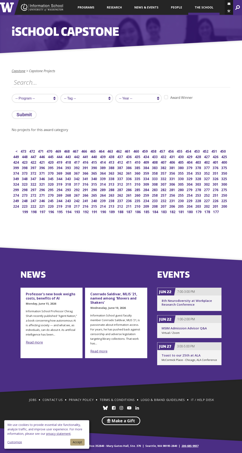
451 (214, 151)
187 (129, 211)
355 (181, 173)
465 (93, 151)
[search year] (138, 98)
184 (155, 211)
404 (189, 162)
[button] (229, 11)
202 (207, 206)
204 (189, 206)
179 (198, 211)
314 (103, 184)
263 (111, 195)
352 (207, 173)
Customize (14, 442)
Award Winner (178, 97)
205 (181, 206)
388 (111, 167)
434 (146, 156)
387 (120, 167)
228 (198, 200)
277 (207, 189)
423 (25, 162)
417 (77, 162)
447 (33, 156)
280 (181, 189)
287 (120, 189)
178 (207, 211)
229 (189, 200)
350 (224, 173)
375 (224, 167)
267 (77, 195)
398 (25, 167)
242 (77, 200)
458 (153, 151)
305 (181, 184)
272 (33, 195)
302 (207, 184)
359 (146, 173)
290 (94, 189)
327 (207, 178)
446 (42, 156)
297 (33, 189)
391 (85, 167)
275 (224, 189)
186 (138, 211)
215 (94, 206)
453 (197, 151)
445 (51, 156)
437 (120, 156)
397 (33, 167)
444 (59, 156)
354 (189, 173)
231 (172, 200)
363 (111, 173)
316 (85, 184)
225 (224, 200)
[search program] (35, 98)
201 (215, 206)
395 (51, 167)
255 (181, 195)
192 (86, 211)
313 (111, 184)
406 (172, 162)
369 (59, 173)
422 (33, 162)
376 (215, 167)
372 (33, 173)
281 (172, 189)
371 (42, 173)
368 (68, 173)
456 (171, 151)
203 (198, 206)
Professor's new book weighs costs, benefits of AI (50, 296)
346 (42, 178)
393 (68, 167)
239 (103, 200)
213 (111, 206)
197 (42, 211)
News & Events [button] (146, 7)
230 (181, 200)
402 (207, 162)
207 (163, 206)
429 (189, 156)
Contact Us (53, 400)
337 (120, 178)
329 (189, 178)
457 (162, 151)
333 (155, 178)
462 (119, 151)
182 (172, 211)
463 (110, 151)
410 (137, 162)
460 (136, 151)
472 (32, 151)
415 (94, 162)
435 (137, 156)
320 (51, 184)
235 (137, 200)
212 (120, 206)
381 (172, 167)
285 (137, 189)
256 (172, 195)
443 (68, 156)
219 (59, 206)
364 (103, 173)
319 (59, 184)
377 (207, 167)
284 (146, 189)
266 (85, 195)
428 (198, 156)
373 (25, 173)
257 (163, 195)
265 (94, 195)
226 (215, 200)
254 (189, 195)
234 (146, 200)
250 (224, 195)
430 (181, 156)
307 (163, 184)
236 (129, 200)
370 (51, 173)
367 (77, 173)
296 (42, 189)
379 (189, 167)
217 (77, 206)
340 (94, 178)
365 (94, 173)
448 (25, 156)
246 (42, 200)
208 (155, 206)
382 (163, 167)
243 (68, 200)
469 (58, 151)
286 (129, 189)
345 (51, 178)
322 (33, 184)
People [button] (176, 7)
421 (42, 162)
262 (120, 195)
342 (77, 178)
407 (163, 162)
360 (137, 173)
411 (129, 162)
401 (215, 162)
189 (112, 211)
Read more (34, 342)
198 (34, 211)
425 (224, 156)
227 (207, 200)
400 (224, 162)
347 (33, 178)
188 (120, 211)
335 (137, 178)
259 (146, 195)
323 (25, 184)
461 (127, 151)
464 (101, 151)
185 (146, 211)
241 (85, 200)
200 (224, 206)
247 (33, 200)
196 (51, 211)
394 (59, 167)
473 (23, 151)
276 (215, 189)
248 (25, 200)
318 (68, 184)
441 (85, 156)
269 (59, 195)
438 (111, 156)
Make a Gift (121, 421)
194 (68, 211)
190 (103, 211)
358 (155, 173)
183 (164, 211)
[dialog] (46, 434)
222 (33, 206)
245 (51, 200)
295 (51, 189)
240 (94, 200)
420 (51, 162)
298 (25, 189)
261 (129, 195)
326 (215, 178)
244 (59, 200)
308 (155, 184)
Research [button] (114, 7)
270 (51, 195)
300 (224, 184)
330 (181, 178)
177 (216, 211)
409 (146, 162)
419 (59, 162)
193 (77, 211)
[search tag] (86, 98)
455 (179, 151)
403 (198, 162)
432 (163, 156)
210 (137, 206)
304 (189, 184)
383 (155, 167)
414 (103, 162)
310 (137, 184)
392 (77, 167)
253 (198, 195)
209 (146, 206)
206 (172, 206)
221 (42, 206)
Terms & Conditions (117, 400)
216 (85, 206)
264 (103, 195)
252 (207, 195)
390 (94, 167)
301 (215, 184)
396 (42, 167)
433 (155, 156)
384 (146, 167)
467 (75, 151)
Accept (77, 442)
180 (190, 211)
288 (111, 189)
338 (111, 178)
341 (85, 178)
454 (188, 151)
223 (25, 206)
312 (120, 184)
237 (120, 200)
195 (60, 211)
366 (85, 173)
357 (163, 173)
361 (129, 173)
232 (163, 200)
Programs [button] (86, 7)
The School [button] (204, 7)
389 (103, 167)
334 (146, 178)
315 (94, 184)
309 (146, 184)
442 (77, 156)
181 (181, 211)
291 (85, 189)
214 (103, 206)
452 (205, 151)
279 (189, 189)
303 (198, 184)
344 (59, 178)
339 (103, 178)
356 (172, 173)
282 (163, 189)
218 (68, 206)
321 (42, 184)
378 (198, 167)
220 (51, 206)
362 (120, 173)
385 (137, 167)
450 (223, 151)
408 (155, 162)
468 (67, 151)
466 (84, 151)
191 (94, 211)
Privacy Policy (81, 400)
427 (207, 156)
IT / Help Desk (202, 400)
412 (120, 162)
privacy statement (58, 434)
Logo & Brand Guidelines (163, 400)
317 (77, 184)
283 (155, 189)
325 (224, 178)
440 (94, 156)
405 (181, 162)
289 (103, 189)
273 (25, 195)
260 (137, 195)
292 (77, 189)
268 (68, 195)
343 (68, 178)
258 (155, 195)
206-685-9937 (190, 446)
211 (129, 206)
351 (215, 173)
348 (25, 178)
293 (68, 189)
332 (163, 178)
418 (68, 162)
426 (215, 156)
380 (181, 167)
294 (59, 189)
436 (129, 156)
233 (155, 200)
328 (198, 178)
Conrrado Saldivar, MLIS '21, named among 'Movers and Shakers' (113, 298)
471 (41, 151)
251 (215, 195)
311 (129, 184)
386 (129, 167)
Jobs (32, 400)
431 (172, 156)
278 (198, 189)
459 (145, 151)
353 (198, 173)
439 (103, 156)
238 (111, 200)
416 (85, 162)
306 (172, 184)
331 (172, 178)
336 (129, 178)
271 (42, 195)
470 (49, 151)
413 (111, 162)
